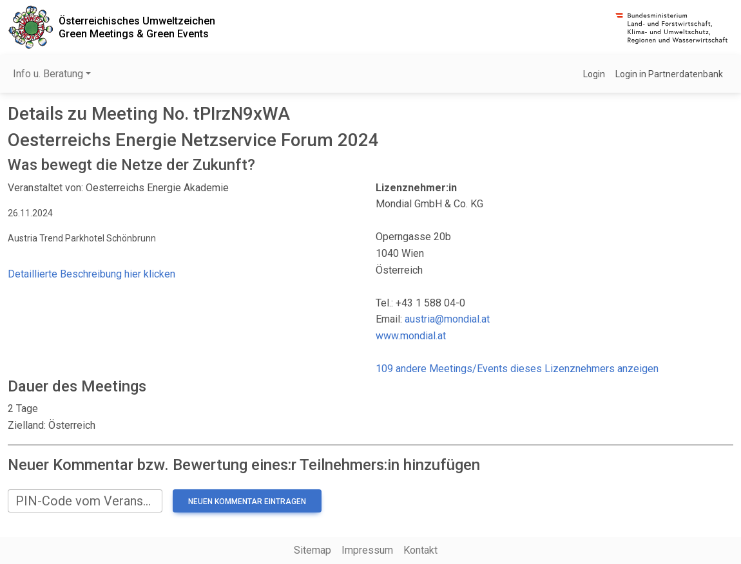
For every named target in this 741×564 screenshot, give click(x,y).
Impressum (367, 550)
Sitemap (312, 550)
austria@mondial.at (447, 319)
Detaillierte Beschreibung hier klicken (91, 274)
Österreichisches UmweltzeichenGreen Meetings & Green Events (137, 27)
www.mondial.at (411, 336)
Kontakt (420, 550)
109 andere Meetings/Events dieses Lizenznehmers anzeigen (517, 368)
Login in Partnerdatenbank (669, 74)
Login (594, 74)
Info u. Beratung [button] (48, 74)
